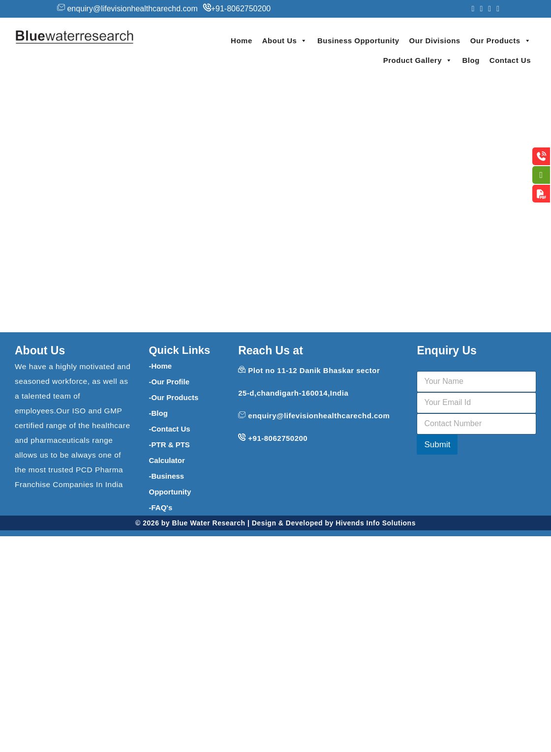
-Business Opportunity (170, 484)
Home (241, 40)
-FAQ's (161, 507)
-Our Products (174, 397)
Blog (470, 60)
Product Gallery (418, 60)
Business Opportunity (358, 40)
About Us (284, 41)
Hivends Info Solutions (376, 523)
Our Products (500, 41)
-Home (160, 366)
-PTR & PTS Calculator (169, 452)
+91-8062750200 (237, 8)
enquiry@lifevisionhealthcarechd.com (127, 8)
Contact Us (510, 60)
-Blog (158, 413)
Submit (437, 444)
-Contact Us (169, 429)
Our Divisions (434, 40)
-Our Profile (169, 381)
